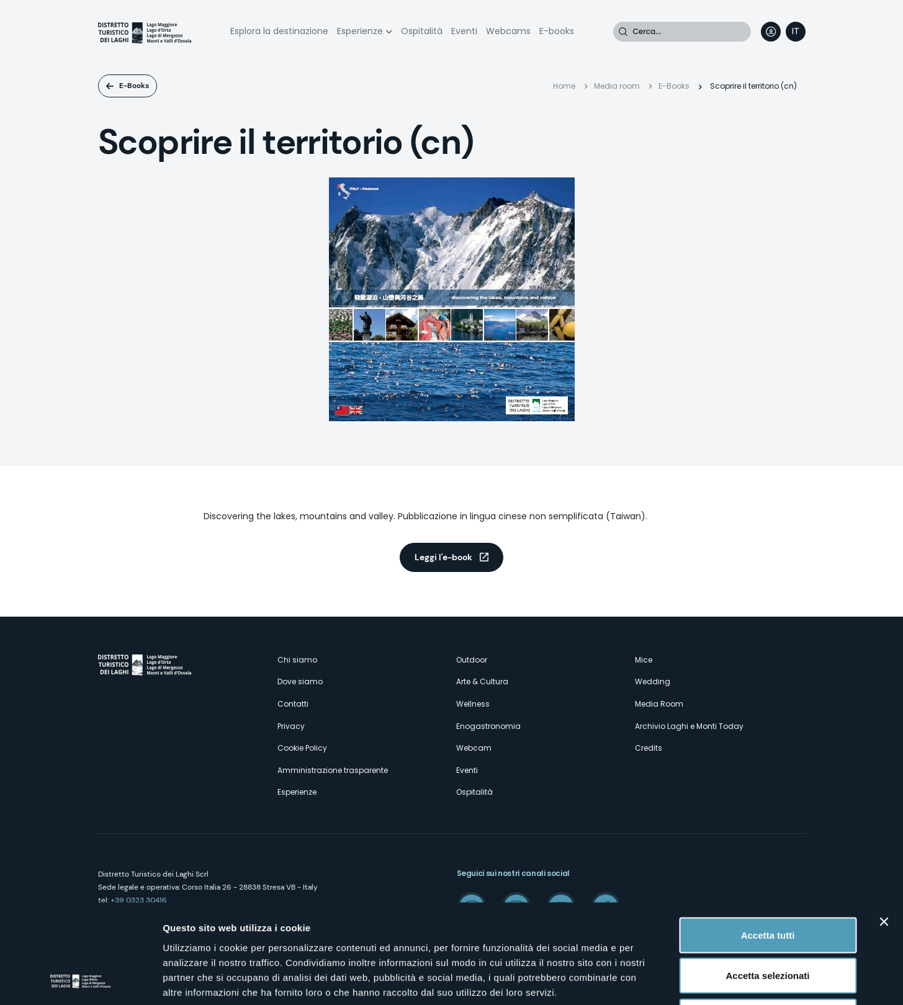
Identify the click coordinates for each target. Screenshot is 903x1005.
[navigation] (796, 32)
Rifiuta (768, 923)
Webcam (474, 748)
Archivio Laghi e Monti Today (689, 726)
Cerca (623, 32)
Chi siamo (297, 659)
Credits (648, 748)
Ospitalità (422, 31)
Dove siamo (300, 681)
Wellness (473, 704)
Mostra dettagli (652, 980)
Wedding (652, 681)
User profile (771, 32)
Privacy (291, 726)
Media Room (659, 704)
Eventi (464, 31)
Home (564, 86)
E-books (556, 31)
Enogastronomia (488, 726)
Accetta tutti (768, 842)
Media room (617, 86)
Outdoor (471, 659)
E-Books (134, 86)
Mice (643, 659)
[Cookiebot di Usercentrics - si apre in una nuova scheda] (80, 981)
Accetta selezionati (767, 883)
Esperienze (360, 31)
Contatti (292, 704)
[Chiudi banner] (883, 828)
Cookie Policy (302, 748)
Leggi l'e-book (443, 557)
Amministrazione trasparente (332, 770)
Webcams (508, 31)
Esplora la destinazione (279, 31)
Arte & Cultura (482, 681)
